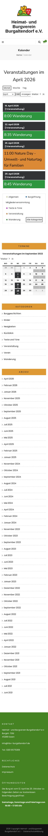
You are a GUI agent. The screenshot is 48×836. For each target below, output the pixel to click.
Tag (24, 87)
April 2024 (9, 509)
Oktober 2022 (11, 601)
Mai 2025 (8, 437)
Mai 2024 (8, 503)
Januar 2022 (10, 646)
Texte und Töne (11, 339)
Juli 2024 (8, 489)
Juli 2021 (8, 686)
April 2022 (9, 640)
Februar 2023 (10, 574)
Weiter (36, 94)
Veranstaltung (11, 346)
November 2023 (12, 529)
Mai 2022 (8, 633)
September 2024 (12, 476)
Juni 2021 (8, 692)
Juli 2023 (8, 555)
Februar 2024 (10, 516)
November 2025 (12, 398)
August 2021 (9, 679)
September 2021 (12, 672)
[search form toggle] (39, 42)
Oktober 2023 (11, 535)
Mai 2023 (8, 568)
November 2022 (12, 594)
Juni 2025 (8, 431)
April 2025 (9, 444)
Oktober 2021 (10, 666)
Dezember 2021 (11, 653)
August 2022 (10, 614)
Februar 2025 (10, 450)
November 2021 (11, 659)
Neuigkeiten (10, 326)
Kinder (7, 320)
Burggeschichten (12, 313)
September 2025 (12, 411)
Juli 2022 (8, 620)
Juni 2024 (8, 496)
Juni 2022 (8, 627)
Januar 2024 (10, 522)
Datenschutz (8, 766)
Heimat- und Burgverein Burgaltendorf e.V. (24, 26)
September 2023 (12, 542)
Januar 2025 (10, 457)
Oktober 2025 (11, 404)
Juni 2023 (8, 561)
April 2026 (9, 378)
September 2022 (12, 607)
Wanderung (10, 359)
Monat (7, 87)
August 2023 (10, 548)
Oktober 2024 (11, 470)
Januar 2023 (10, 581)
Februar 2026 (10, 385)
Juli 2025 (8, 424)
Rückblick (8, 333)
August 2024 (10, 483)
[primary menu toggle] (3, 42)
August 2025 (10, 418)
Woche (16, 87)
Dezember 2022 (12, 588)
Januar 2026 (10, 391)
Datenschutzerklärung (33, 831)
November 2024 (12, 463)
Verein (7, 352)
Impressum (7, 772)
